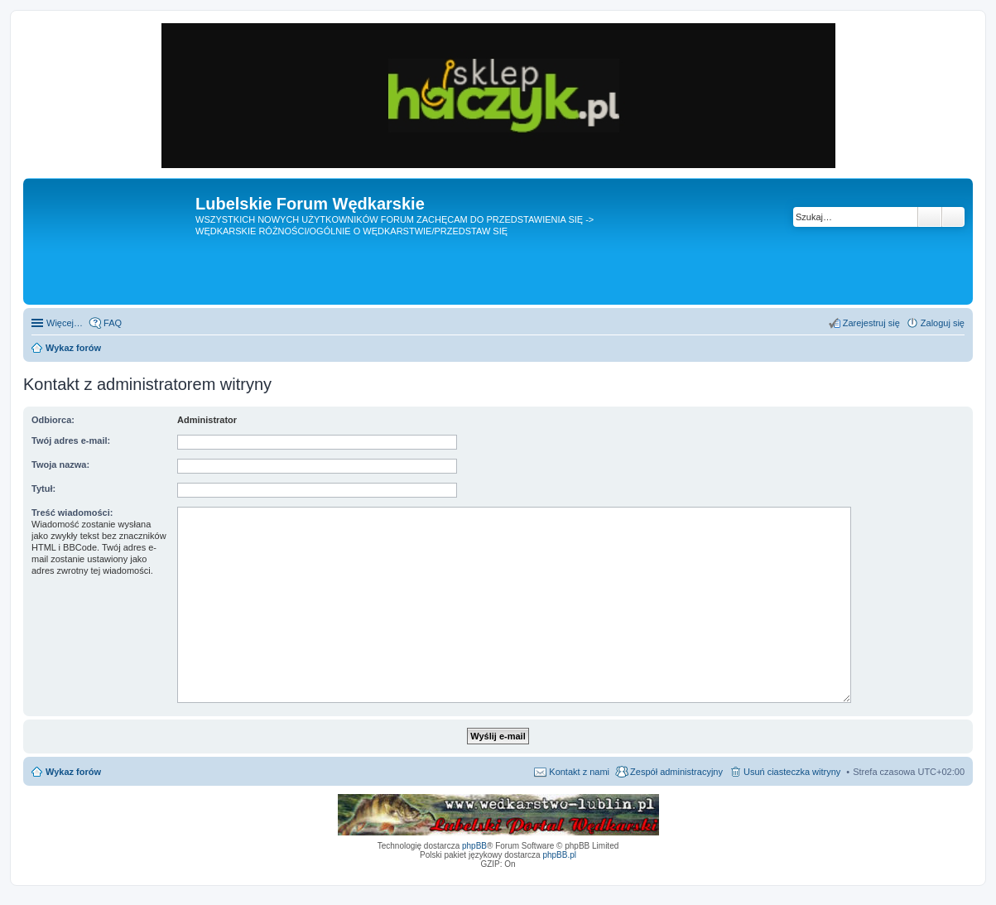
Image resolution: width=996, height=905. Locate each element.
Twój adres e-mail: (70, 440)
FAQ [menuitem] (112, 323)
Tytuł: (43, 488)
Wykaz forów (73, 772)
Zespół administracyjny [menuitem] (676, 772)
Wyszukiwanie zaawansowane (953, 217)
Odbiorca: (53, 420)
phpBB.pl (559, 854)
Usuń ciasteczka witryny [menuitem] (791, 772)
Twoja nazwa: (60, 464)
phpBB (474, 845)
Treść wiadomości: (72, 512)
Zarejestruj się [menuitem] (871, 323)
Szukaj (929, 217)
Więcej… (64, 323)
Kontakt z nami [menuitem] (579, 772)
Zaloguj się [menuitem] (943, 323)
